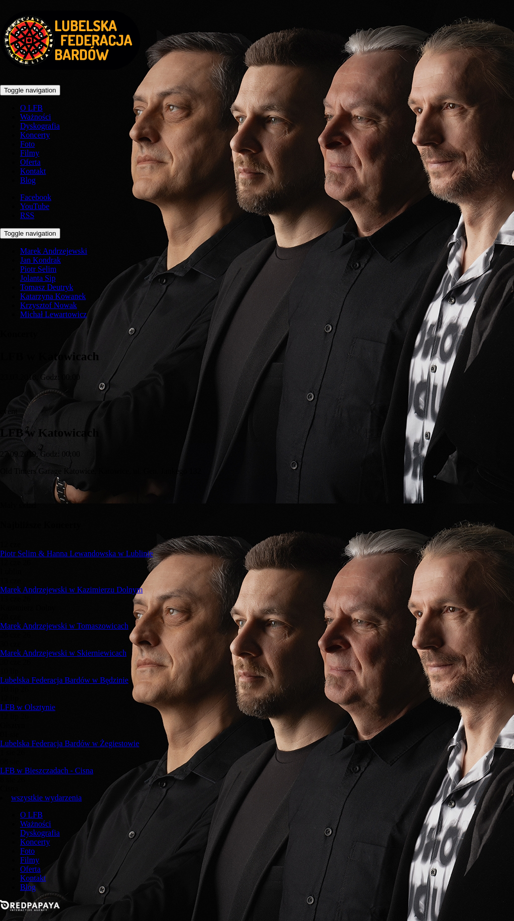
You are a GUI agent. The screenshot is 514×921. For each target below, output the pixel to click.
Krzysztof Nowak (48, 305)
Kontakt (33, 171)
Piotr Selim (38, 269)
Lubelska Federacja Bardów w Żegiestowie (69, 743)
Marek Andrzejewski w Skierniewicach (63, 653)
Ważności (35, 117)
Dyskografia (40, 126)
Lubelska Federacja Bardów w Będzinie (64, 680)
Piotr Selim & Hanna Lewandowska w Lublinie (76, 553)
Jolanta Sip (38, 278)
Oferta (30, 162)
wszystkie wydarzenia (46, 797)
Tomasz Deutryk (46, 287)
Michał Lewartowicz (53, 314)
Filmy (29, 153)
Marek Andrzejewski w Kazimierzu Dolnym (71, 589)
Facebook (35, 197)
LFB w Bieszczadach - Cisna (46, 770)
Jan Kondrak (40, 260)
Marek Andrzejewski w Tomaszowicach (64, 626)
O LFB (31, 108)
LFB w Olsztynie (27, 707)
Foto (27, 144)
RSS (27, 215)
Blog (28, 180)
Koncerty (35, 135)
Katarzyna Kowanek (53, 296)
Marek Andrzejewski (53, 251)
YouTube (34, 206)
